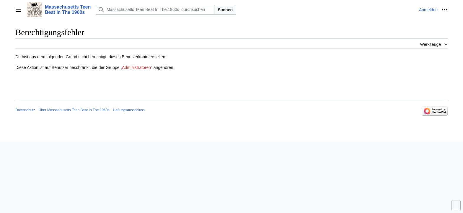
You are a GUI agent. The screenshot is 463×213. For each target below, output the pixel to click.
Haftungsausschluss (128, 110)
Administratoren (136, 67)
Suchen (225, 9)
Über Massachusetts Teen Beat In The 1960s (74, 110)
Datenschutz (25, 110)
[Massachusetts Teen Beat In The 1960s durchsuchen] (155, 9)
